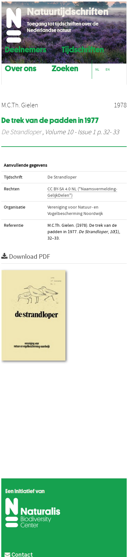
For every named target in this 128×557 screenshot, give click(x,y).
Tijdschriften (83, 48)
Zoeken (65, 67)
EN (108, 69)
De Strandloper (21, 132)
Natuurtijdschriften (67, 11)
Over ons (20, 67)
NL (97, 69)
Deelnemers (25, 48)
